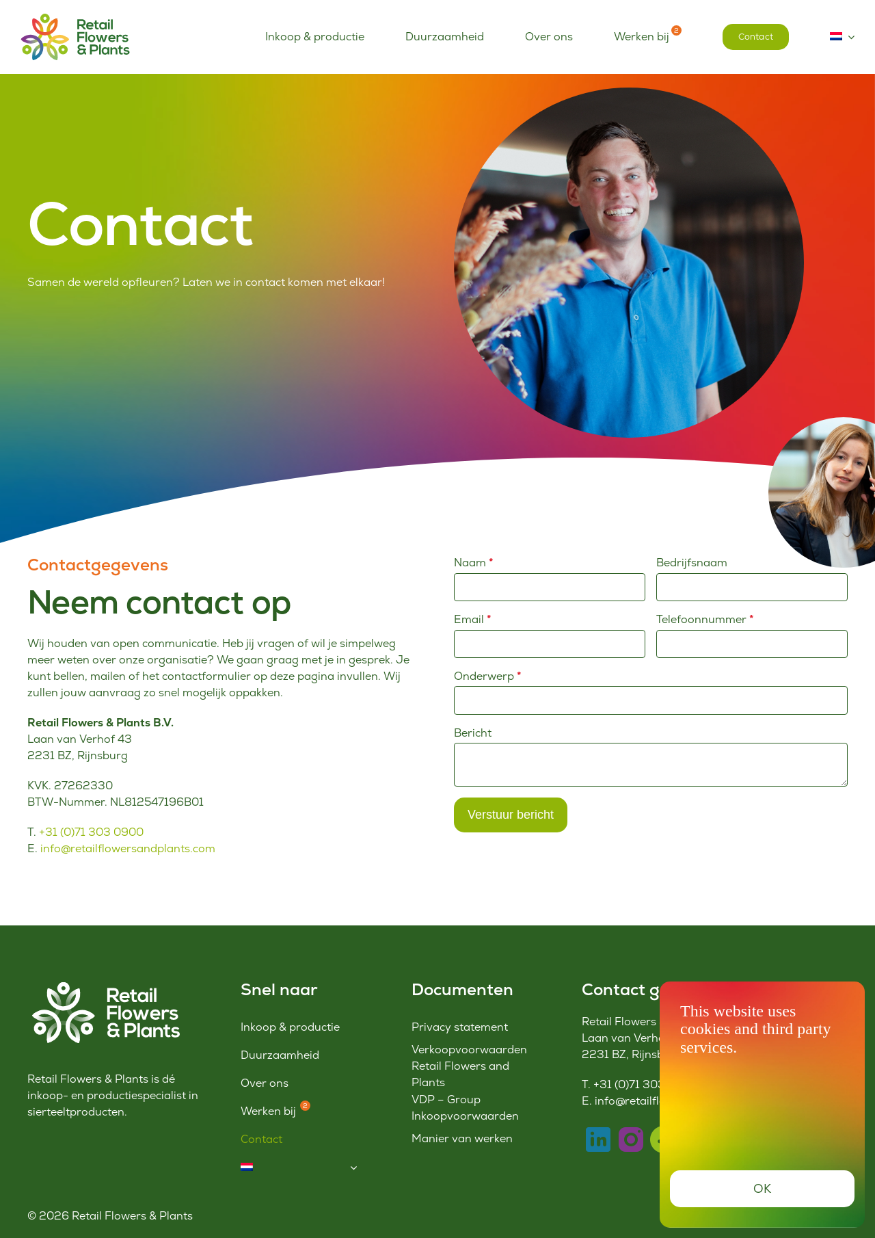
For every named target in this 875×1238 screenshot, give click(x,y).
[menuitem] (842, 37)
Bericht (473, 733)
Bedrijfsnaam (691, 562)
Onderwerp (488, 676)
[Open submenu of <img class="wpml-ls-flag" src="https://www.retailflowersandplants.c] (353, 1167)
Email (473, 619)
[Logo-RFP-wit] (103, 985)
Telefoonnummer (705, 619)
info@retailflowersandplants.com (127, 848)
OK (762, 1188)
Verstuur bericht (511, 814)
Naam (474, 562)
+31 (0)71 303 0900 (91, 832)
